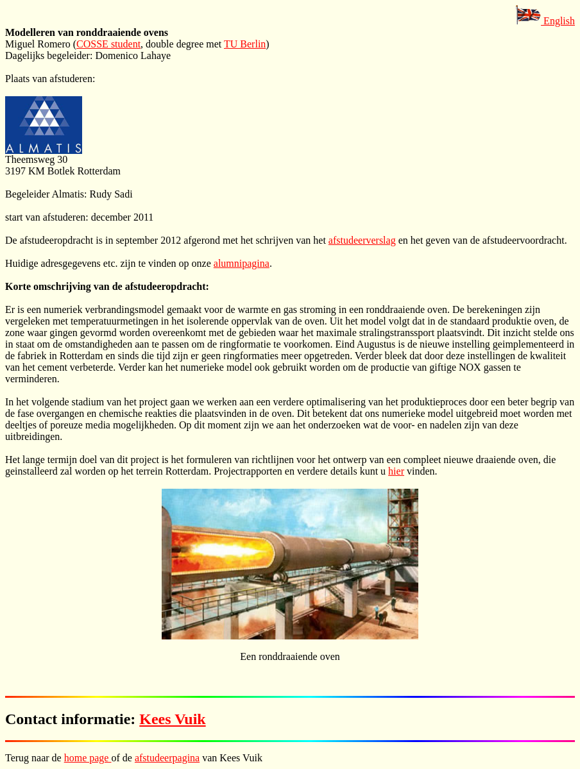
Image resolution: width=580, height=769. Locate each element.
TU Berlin (245, 43)
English (545, 20)
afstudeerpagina (167, 757)
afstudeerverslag (362, 240)
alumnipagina (241, 263)
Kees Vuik (172, 719)
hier (396, 471)
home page (88, 757)
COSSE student (108, 43)
